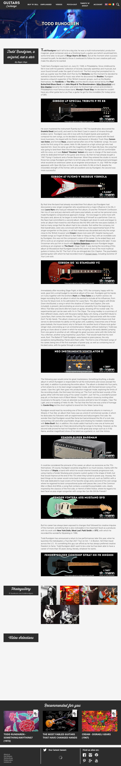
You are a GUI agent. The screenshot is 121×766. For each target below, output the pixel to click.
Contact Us (7, 762)
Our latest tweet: (58, 750)
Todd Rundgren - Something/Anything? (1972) (21, 726)
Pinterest (84, 760)
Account (98, 4)
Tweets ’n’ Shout (85, 4)
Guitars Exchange (12, 4)
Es (110, 4)
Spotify (96, 755)
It (113, 4)
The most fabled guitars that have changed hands (60, 725)
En (106, 4)
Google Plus (90, 760)
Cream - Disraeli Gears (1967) (99, 725)
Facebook (84, 755)
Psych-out (72, 4)
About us (7, 754)
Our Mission (8, 756)
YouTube (96, 760)
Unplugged (46, 4)
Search (118, 4)
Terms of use (8, 758)
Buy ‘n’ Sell (33, 4)
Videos (59, 4)
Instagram (90, 755)
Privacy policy (8, 760)
